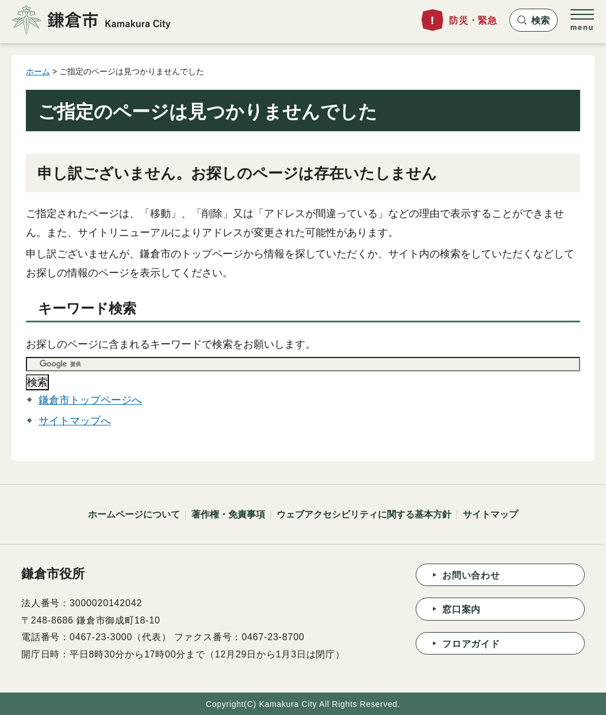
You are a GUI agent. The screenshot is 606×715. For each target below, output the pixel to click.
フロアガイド (471, 644)
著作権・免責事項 (228, 514)
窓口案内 (461, 609)
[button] (533, 20)
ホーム (38, 71)
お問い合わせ (471, 575)
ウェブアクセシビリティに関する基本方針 (364, 514)
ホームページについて (134, 514)
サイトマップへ (75, 421)
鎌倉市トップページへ (90, 400)
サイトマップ (490, 514)
